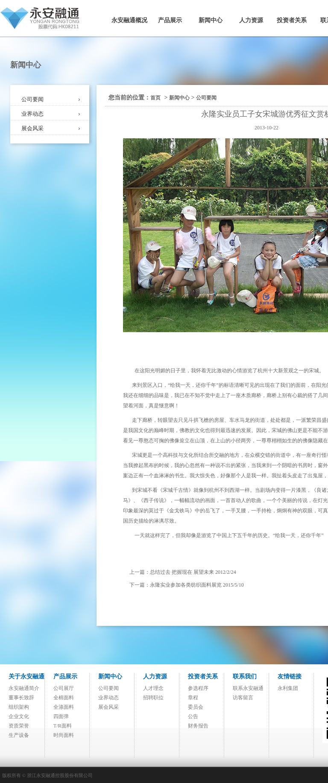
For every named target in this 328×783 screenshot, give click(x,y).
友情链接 (290, 676)
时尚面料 (63, 735)
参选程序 (198, 688)
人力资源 (251, 20)
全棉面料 (63, 698)
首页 (155, 98)
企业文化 (19, 716)
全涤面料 (63, 707)
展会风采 (32, 128)
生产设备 (19, 735)
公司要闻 (32, 99)
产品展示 (170, 20)
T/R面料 (62, 726)
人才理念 (153, 688)
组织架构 (19, 707)
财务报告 (198, 726)
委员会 (195, 707)
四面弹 (61, 716)
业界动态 (32, 114)
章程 (193, 698)
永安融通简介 (24, 688)
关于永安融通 (26, 676)
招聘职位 (153, 698)
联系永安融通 (248, 688)
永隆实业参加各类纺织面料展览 (186, 585)
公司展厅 (63, 688)
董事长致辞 (21, 698)
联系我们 (245, 676)
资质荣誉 (19, 726)
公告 (193, 716)
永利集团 (288, 688)
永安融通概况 (129, 20)
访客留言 (243, 698)
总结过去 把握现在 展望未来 (182, 572)
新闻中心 (211, 20)
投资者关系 (292, 20)
